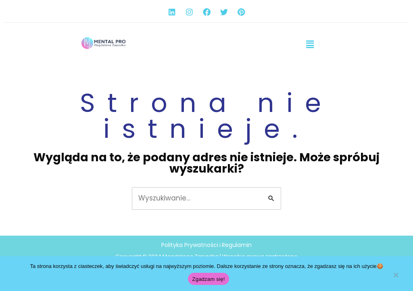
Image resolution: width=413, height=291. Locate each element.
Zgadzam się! (208, 279)
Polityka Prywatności (189, 245)
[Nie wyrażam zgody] (395, 278)
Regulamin (237, 245)
